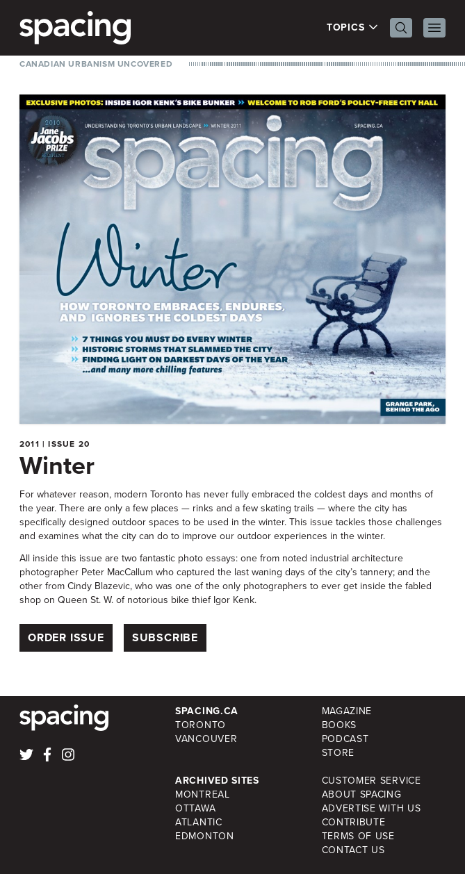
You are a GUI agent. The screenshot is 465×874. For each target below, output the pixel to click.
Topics (353, 28)
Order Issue (66, 637)
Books (339, 725)
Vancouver (206, 739)
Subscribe (165, 637)
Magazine (347, 711)
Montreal (202, 794)
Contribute (354, 822)
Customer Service (371, 780)
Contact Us (353, 850)
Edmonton (204, 836)
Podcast (345, 739)
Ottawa (195, 808)
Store (338, 752)
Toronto (200, 725)
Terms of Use (358, 836)
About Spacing (362, 794)
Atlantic (198, 822)
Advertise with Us (371, 808)
